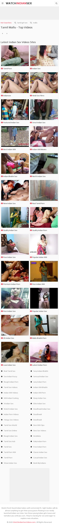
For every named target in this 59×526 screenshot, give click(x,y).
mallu (33, 22)
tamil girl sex (20, 22)
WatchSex (19, 3)
